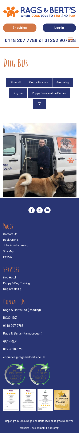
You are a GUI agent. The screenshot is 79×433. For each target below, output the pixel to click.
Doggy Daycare (38, 82)
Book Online (10, 239)
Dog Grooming (12, 288)
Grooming (62, 82)
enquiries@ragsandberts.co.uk (24, 357)
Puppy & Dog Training (16, 283)
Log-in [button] (59, 28)
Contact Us (10, 234)
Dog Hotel (9, 277)
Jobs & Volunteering (15, 245)
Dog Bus (18, 93)
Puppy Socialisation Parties (49, 93)
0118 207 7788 (13, 326)
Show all (15, 82)
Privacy (7, 256)
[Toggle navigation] (70, 40)
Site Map (8, 251)
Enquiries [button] (20, 28)
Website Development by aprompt (39, 427)
